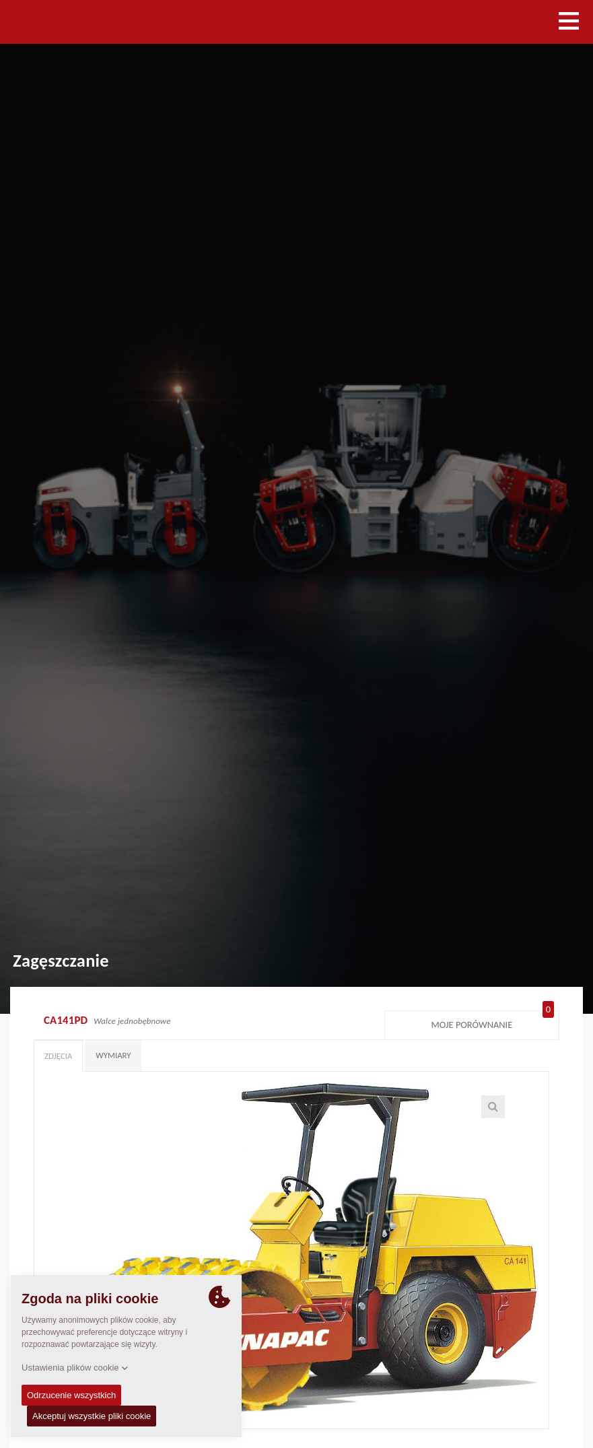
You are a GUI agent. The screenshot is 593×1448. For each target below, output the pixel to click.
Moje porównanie (492, 1022)
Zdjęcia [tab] (58, 1056)
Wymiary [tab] (113, 1055)
